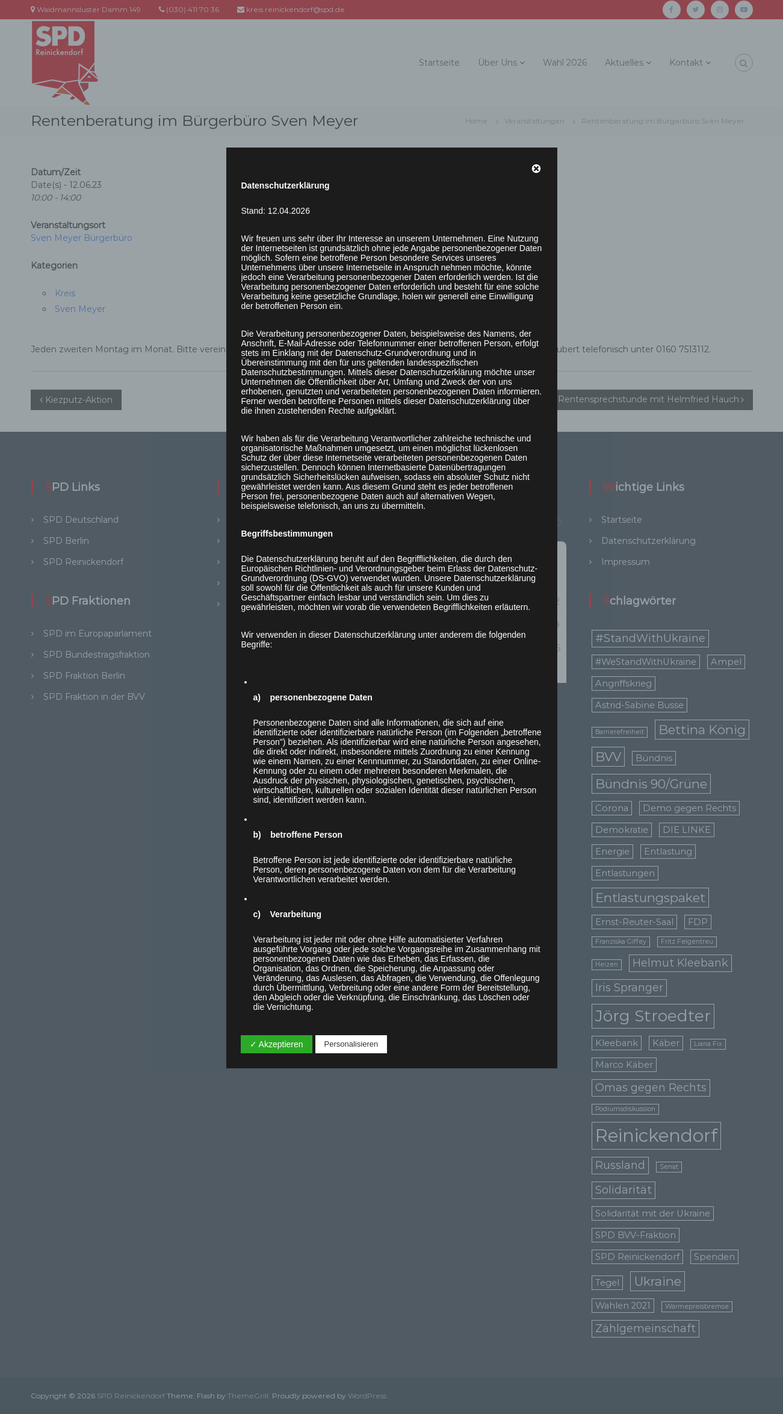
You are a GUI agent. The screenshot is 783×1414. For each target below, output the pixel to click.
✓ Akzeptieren (276, 1044)
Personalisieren (351, 1043)
